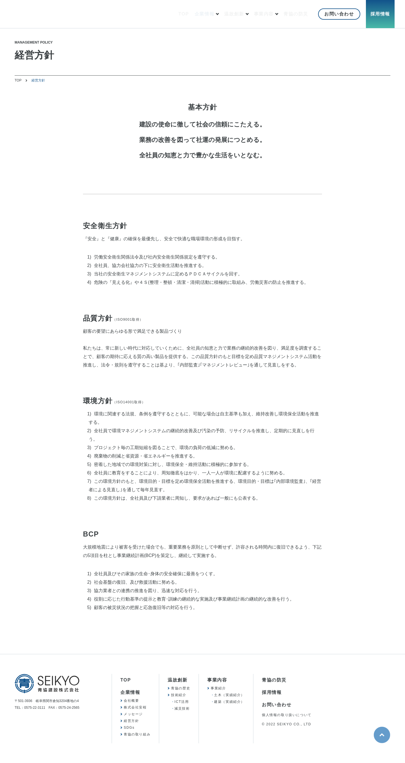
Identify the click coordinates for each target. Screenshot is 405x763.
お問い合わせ (339, 14)
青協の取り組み (137, 734)
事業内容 (264, 14)
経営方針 (131, 721)
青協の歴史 (180, 688)
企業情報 (204, 14)
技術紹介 (178, 695)
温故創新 (234, 14)
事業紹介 (218, 688)
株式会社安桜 (135, 707)
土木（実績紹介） (229, 695)
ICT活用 (181, 702)
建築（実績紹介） (229, 702)
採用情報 (380, 14)
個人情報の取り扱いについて (287, 715)
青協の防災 (296, 14)
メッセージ (133, 714)
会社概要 (131, 701)
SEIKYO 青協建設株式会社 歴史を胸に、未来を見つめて (67, 14)
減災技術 (182, 708)
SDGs (129, 728)
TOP (183, 14)
